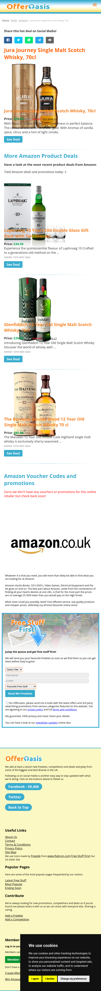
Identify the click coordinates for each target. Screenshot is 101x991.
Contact (10, 841)
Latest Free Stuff (15, 880)
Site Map (10, 852)
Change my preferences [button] (74, 978)
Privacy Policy (13, 848)
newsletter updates (47, 722)
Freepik (36, 856)
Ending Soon (13, 888)
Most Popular (13, 884)
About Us (11, 837)
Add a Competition (17, 919)
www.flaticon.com (59, 856)
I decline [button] (49, 978)
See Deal (13, 139)
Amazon (23, 20)
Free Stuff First (80, 856)
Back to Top (18, 807)
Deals (14, 20)
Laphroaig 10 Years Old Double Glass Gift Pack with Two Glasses (46, 233)
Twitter (14, 797)
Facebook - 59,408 (23, 786)
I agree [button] (35, 978)
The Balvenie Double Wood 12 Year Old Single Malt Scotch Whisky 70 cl (44, 421)
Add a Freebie (14, 916)
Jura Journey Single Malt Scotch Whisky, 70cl (50, 111)
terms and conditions (65, 709)
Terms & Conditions (18, 844)
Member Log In (17, 959)
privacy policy (35, 709)
